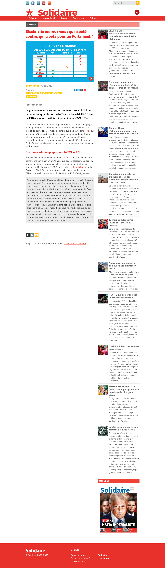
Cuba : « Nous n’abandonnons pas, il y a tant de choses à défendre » (124, 131)
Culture (93, 18)
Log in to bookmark (28, 235)
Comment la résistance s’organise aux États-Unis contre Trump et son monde (123, 85)
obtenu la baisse (78, 167)
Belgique (33, 18)
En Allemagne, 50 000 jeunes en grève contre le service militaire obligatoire (122, 35)
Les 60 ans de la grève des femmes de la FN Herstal (123, 428)
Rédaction (103, 555)
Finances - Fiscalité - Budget (44, 93)
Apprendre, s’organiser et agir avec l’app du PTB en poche (122, 266)
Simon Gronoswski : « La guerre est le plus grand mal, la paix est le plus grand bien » (124, 390)
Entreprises (78, 18)
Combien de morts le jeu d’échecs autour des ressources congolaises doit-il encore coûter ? (124, 178)
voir (88, 130)
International (49, 18)
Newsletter (103, 558)
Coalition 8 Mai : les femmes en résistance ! (124, 348)
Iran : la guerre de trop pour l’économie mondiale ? (123, 296)
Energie (31, 96)
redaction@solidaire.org (75, 243)
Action (64, 18)
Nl (137, 12)
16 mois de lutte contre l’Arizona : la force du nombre (121, 223)
